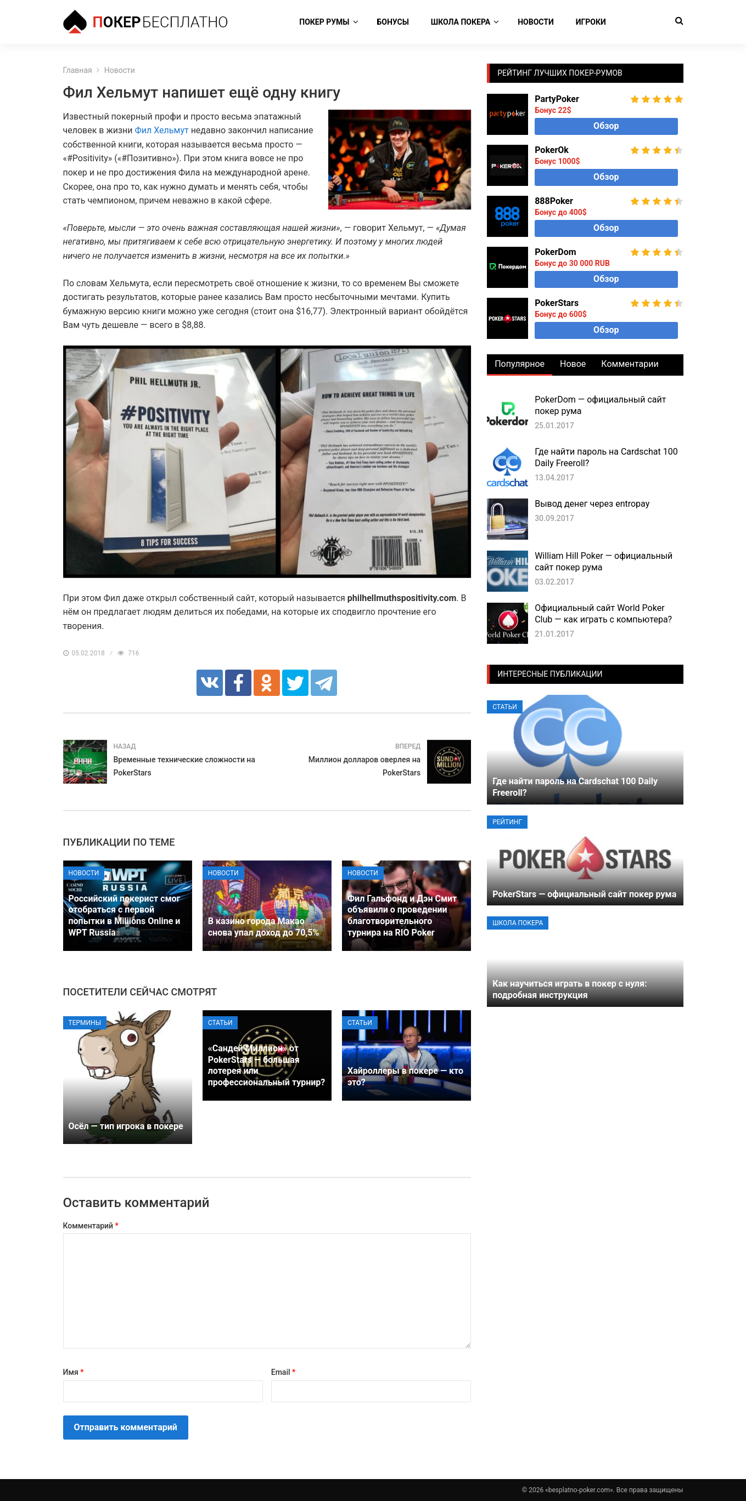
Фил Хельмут (161, 130)
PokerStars (557, 303)
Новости (536, 22)
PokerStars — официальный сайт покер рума (584, 894)
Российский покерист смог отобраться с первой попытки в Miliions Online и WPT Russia (125, 915)
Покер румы (324, 22)
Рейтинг (507, 822)
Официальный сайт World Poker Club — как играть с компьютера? (603, 614)
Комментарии (629, 364)
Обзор (606, 126)
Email (283, 1372)
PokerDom (555, 252)
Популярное (520, 364)
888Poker (554, 201)
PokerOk (552, 150)
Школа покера (460, 22)
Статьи (220, 1023)
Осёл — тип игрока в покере (126, 1126)
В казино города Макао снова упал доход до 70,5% (263, 927)
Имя (73, 1372)
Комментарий (91, 1225)
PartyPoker (557, 99)
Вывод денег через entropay (592, 504)
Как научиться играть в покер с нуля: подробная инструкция (569, 989)
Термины (85, 1023)
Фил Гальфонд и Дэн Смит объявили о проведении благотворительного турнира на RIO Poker (402, 915)
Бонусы (393, 22)
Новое (573, 364)
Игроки (591, 22)
